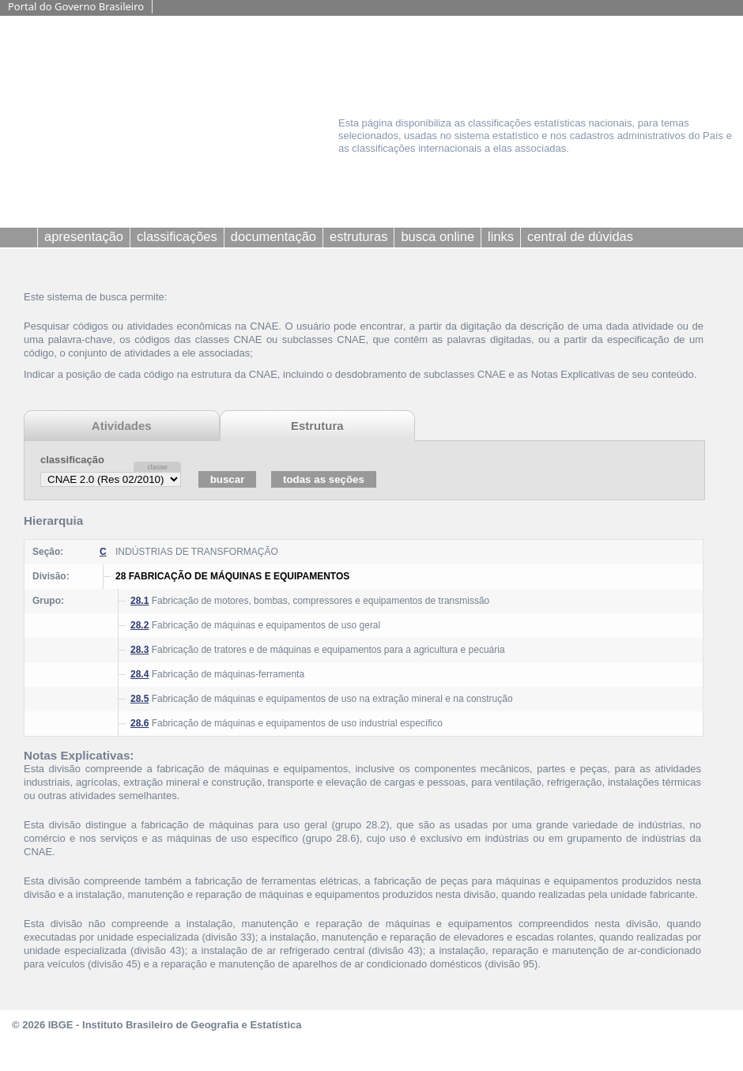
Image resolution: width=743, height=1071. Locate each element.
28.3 (139, 649)
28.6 (139, 723)
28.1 (139, 600)
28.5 (139, 698)
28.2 (139, 625)
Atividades (122, 425)
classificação (72, 460)
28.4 (139, 674)
